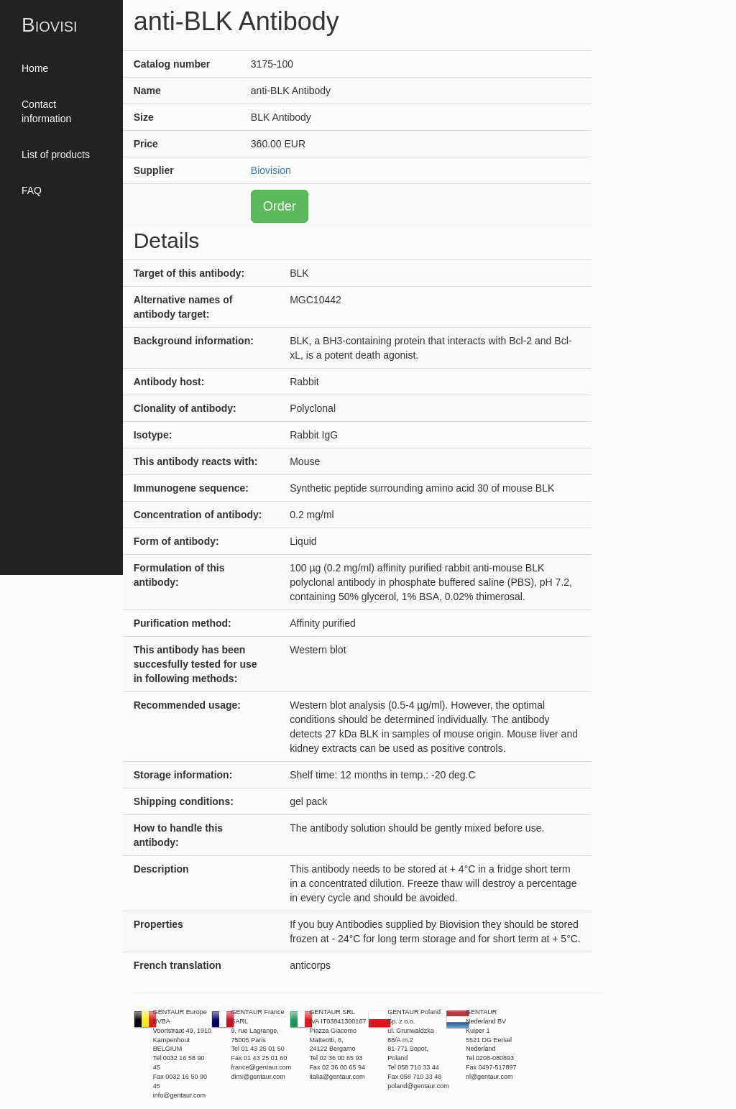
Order (279, 206)
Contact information (46, 111)
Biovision (271, 170)
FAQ (32, 190)
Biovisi (50, 25)
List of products (56, 154)
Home (35, 68)
